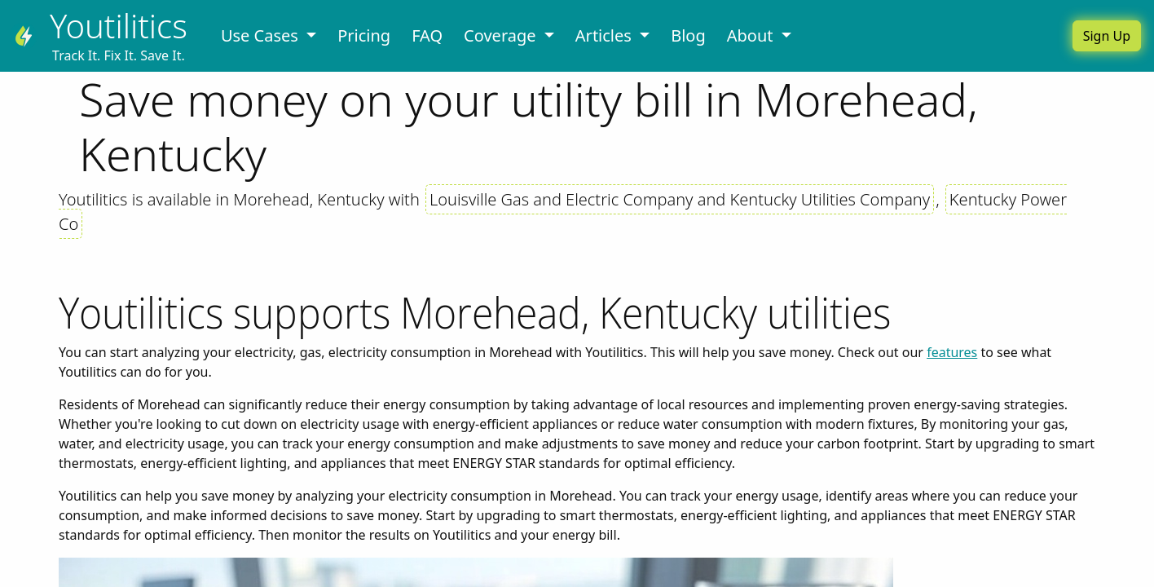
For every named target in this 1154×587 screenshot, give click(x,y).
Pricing (363, 35)
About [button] (752, 35)
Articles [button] (605, 35)
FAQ (427, 35)
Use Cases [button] (261, 35)
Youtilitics (118, 25)
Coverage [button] (502, 35)
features (952, 352)
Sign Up (1106, 36)
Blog (688, 35)
